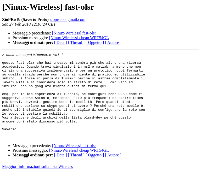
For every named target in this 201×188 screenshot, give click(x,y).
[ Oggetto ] (95, 42)
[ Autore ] (113, 42)
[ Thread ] (76, 42)
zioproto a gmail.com (67, 19)
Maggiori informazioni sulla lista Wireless (37, 183)
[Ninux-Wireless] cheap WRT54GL (79, 38)
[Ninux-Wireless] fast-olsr (74, 33)
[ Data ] (60, 42)
